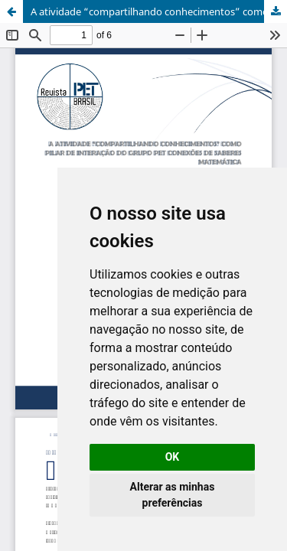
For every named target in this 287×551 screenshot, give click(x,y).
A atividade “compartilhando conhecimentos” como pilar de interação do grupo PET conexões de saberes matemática (159, 11)
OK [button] (172, 457)
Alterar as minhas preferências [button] (172, 495)
